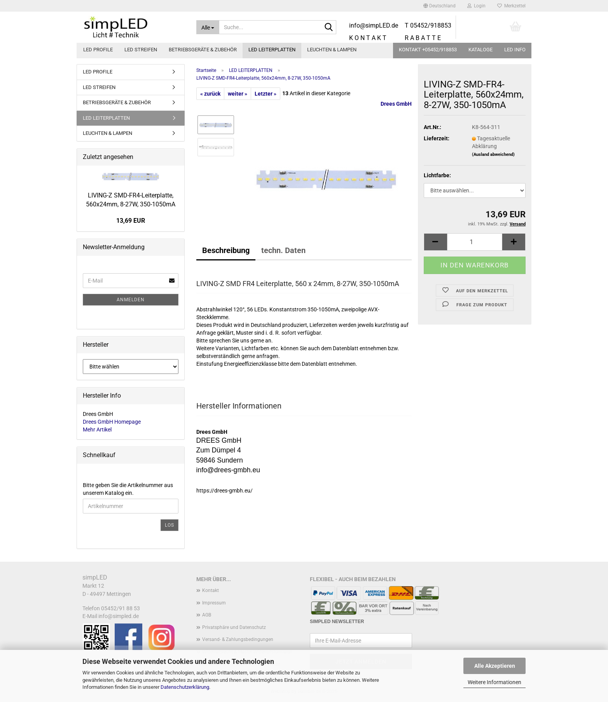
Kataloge (480, 49)
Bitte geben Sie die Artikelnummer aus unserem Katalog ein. (128, 489)
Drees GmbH (396, 104)
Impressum (214, 603)
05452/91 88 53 (120, 608)
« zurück (210, 94)
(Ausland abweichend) (493, 154)
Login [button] (476, 6)
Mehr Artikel (97, 429)
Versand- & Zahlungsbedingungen (237, 639)
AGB (206, 615)
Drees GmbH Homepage (112, 422)
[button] (439, 6)
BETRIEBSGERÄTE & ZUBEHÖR (203, 49)
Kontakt (210, 590)
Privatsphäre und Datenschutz (234, 627)
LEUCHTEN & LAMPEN (331, 49)
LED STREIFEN (140, 49)
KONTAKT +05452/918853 (428, 49)
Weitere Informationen (494, 682)
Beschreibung (226, 250)
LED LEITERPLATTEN (271, 49)
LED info (515, 49)
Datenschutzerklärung (185, 687)
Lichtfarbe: (437, 175)
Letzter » (265, 94)
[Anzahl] (474, 242)
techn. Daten (283, 250)
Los (169, 525)
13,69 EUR (130, 220)
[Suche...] (208, 27)
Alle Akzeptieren (494, 666)
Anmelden (131, 299)
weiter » (237, 94)
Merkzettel (511, 6)
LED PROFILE (98, 49)
